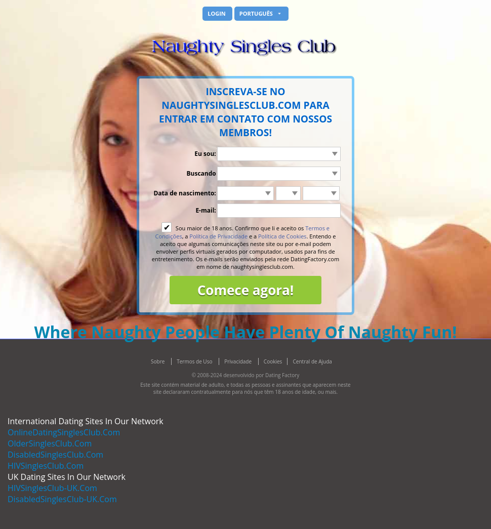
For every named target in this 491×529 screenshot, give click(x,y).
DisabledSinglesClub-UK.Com (62, 499)
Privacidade (238, 361)
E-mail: (205, 210)
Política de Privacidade (218, 236)
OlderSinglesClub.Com (50, 443)
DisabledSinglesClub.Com (55, 454)
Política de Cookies (282, 236)
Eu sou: (205, 153)
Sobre (158, 361)
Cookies (273, 361)
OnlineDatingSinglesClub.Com (64, 432)
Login (217, 13)
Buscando (201, 173)
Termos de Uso (195, 361)
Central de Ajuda (312, 361)
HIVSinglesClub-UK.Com (52, 488)
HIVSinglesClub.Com (46, 465)
